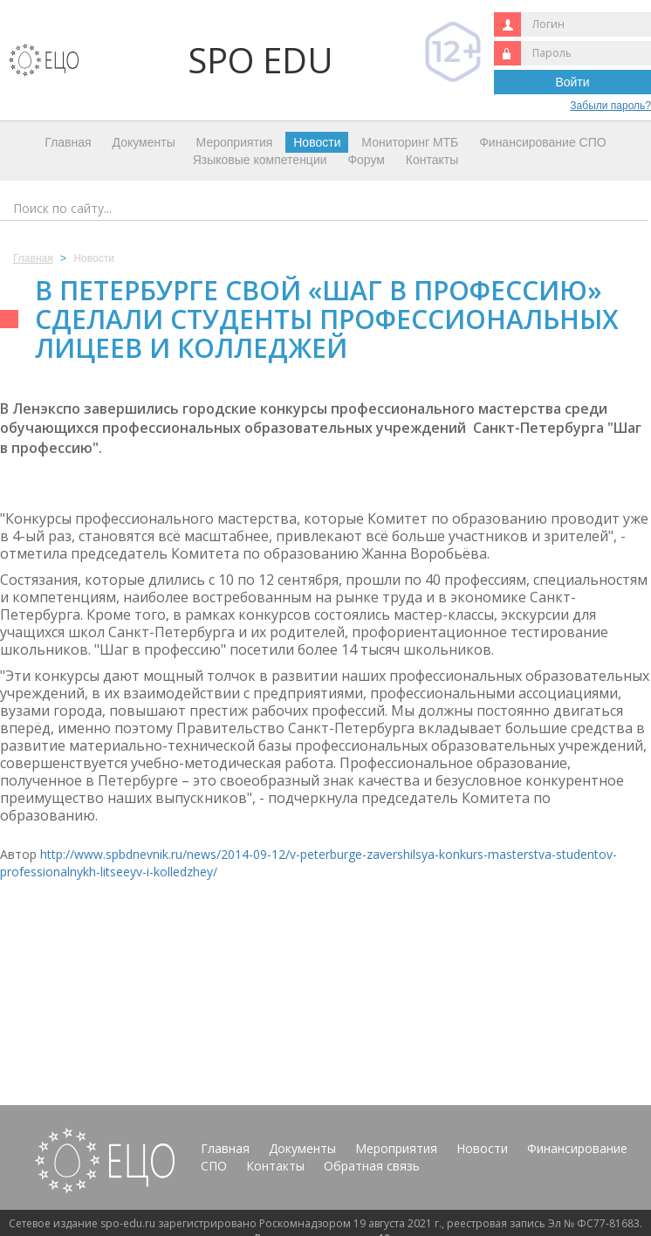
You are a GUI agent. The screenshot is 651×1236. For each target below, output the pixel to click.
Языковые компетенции (260, 160)
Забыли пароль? (610, 106)
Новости (316, 142)
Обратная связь (372, 1165)
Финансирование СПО (542, 142)
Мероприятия (234, 142)
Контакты (432, 160)
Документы (144, 142)
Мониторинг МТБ (409, 142)
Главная (68, 142)
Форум (366, 160)
